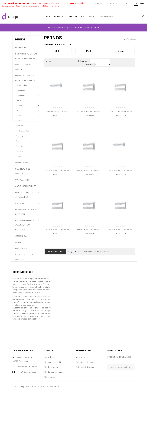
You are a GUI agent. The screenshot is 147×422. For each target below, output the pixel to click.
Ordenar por (82, 61)
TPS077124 (58, 174)
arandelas (21, 92)
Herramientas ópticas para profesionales (26, 58)
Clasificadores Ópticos (22, 173)
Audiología (21, 238)
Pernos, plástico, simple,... (58, 111)
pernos (19, 107)
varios (19, 122)
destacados (21, 250)
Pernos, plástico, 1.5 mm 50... (89, 111)
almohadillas (22, 87)
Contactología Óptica (23, 69)
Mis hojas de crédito (53, 382)
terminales (21, 138)
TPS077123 (121, 115)
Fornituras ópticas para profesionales (25, 79)
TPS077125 (89, 174)
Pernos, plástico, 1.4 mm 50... (121, 111)
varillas (19, 158)
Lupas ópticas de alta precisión (26, 213)
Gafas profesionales (25, 188)
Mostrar (89, 64)
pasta (19, 117)
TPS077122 (89, 115)
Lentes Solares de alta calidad (24, 196)
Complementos (23, 182)
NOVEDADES (20, 49)
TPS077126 (121, 174)
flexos (19, 102)
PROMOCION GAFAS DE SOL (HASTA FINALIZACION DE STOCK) (25, 281)
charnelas (21, 97)
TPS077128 (89, 234)
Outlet (18, 244)
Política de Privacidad (85, 387)
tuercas (20, 153)
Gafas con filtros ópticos (24, 259)
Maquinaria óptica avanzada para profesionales (24, 227)
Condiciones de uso (84, 382)
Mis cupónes (49, 397)
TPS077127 (58, 234)
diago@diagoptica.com (27, 392)
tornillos (20, 148)
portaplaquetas (23, 133)
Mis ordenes (49, 377)
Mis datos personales (53, 392)
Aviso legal (80, 377)
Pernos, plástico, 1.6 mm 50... (89, 229)
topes (19, 143)
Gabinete (19, 205)
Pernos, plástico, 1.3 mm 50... (58, 229)
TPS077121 (58, 115)
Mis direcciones (51, 387)
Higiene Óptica (22, 267)
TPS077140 (121, 234)
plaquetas (21, 128)
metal (19, 112)
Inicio (50, 27)
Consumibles (21, 164)
